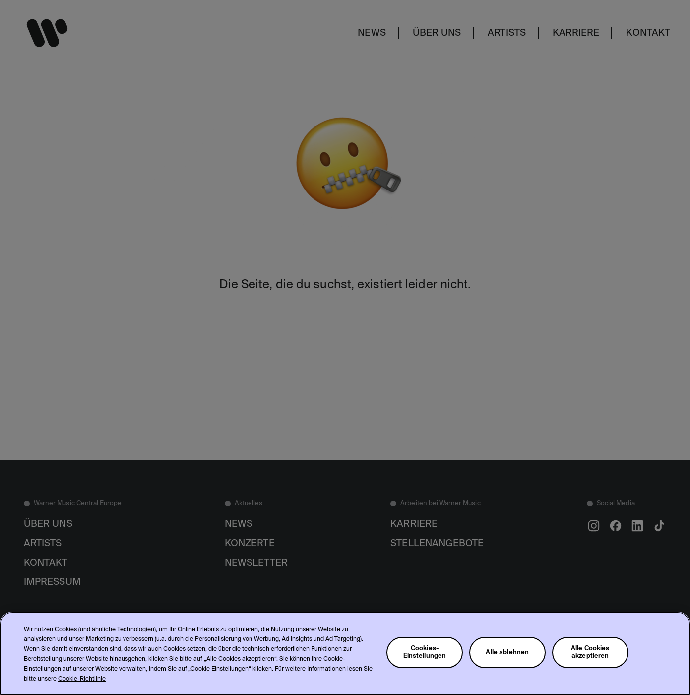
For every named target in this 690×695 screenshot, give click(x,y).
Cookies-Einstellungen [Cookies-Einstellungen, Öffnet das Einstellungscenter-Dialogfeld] (424, 652)
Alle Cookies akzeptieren (590, 652)
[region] (345, 653)
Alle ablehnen (507, 652)
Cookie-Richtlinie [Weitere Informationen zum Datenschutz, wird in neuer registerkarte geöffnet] (82, 679)
